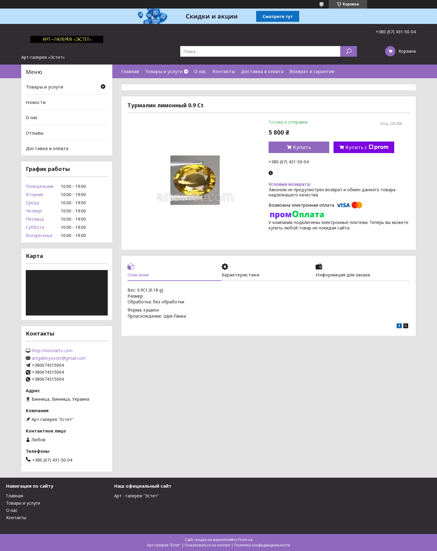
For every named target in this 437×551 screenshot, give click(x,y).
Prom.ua (245, 539)
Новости (36, 102)
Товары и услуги (163, 71)
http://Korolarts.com (52, 350)
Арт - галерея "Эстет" (136, 496)
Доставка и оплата (262, 71)
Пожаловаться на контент (207, 545)
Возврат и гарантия (312, 71)
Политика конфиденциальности (262, 545)
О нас (200, 71)
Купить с (366, 147)
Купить (302, 147)
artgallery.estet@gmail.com (59, 358)
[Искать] (348, 51)
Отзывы (34, 133)
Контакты (223, 71)
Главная (130, 71)
